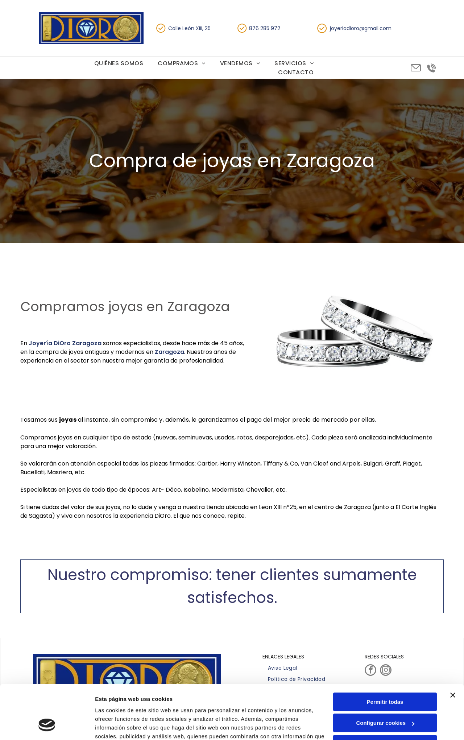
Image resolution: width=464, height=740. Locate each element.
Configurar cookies (385, 675)
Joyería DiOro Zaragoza (65, 343)
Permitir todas (385, 654)
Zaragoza (169, 352)
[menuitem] (118, 63)
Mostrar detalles (116, 726)
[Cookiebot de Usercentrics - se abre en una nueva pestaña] (47, 725)
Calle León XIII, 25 (189, 28)
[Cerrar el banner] (452, 647)
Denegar (385, 696)
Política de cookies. (148, 706)
